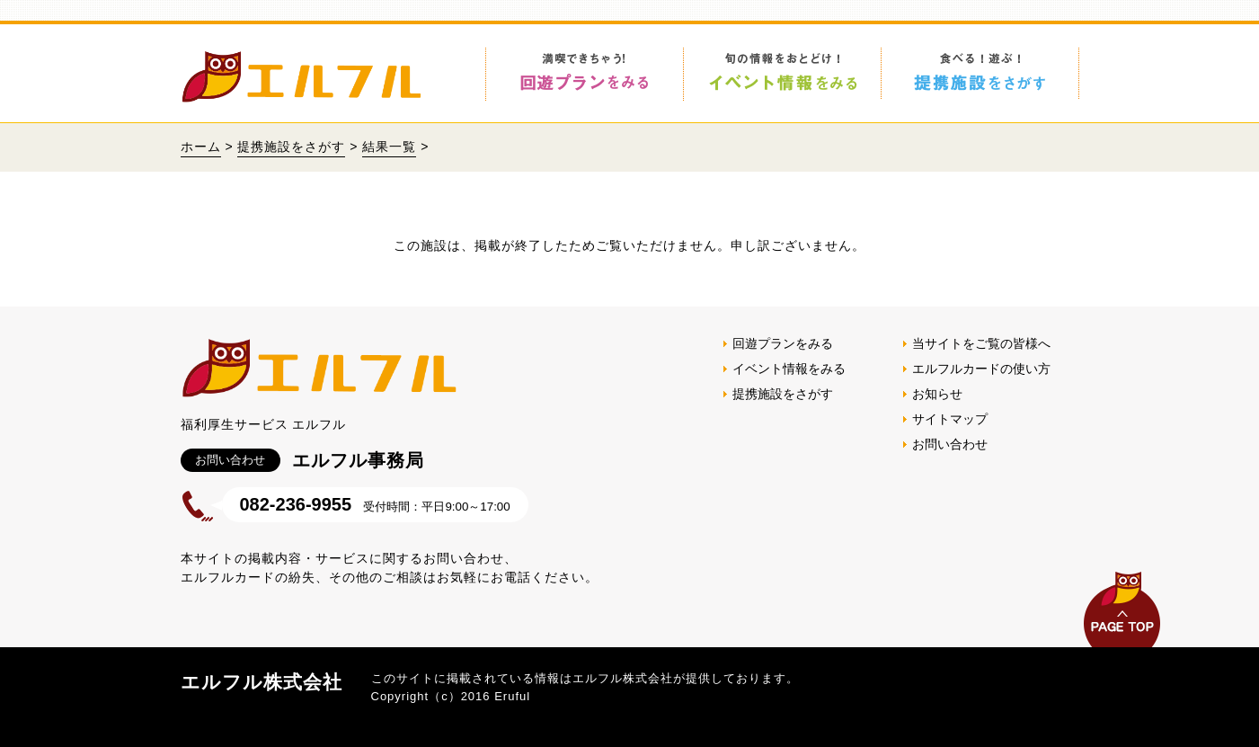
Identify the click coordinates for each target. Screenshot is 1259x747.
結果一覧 (389, 146)
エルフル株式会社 (261, 681)
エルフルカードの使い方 (981, 368)
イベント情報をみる (789, 368)
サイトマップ (950, 419)
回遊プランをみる (782, 343)
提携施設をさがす (291, 146)
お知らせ (937, 394)
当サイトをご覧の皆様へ (981, 343)
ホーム (201, 146)
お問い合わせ (950, 444)
